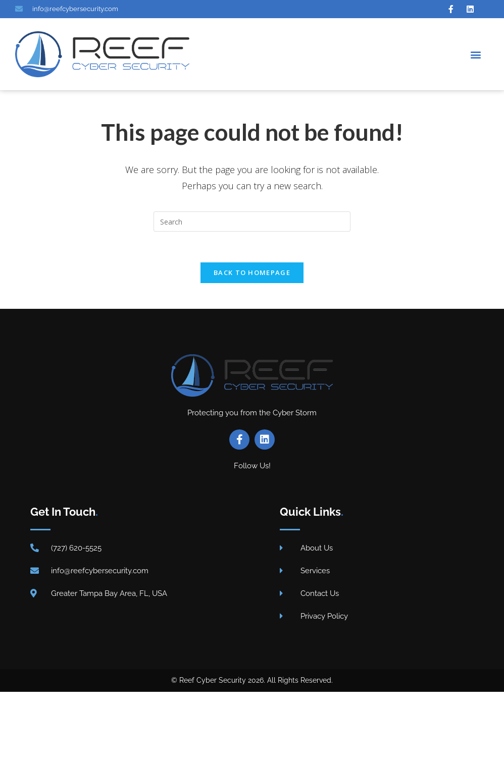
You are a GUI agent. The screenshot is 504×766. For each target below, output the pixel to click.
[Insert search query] (252, 221)
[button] (475, 54)
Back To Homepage (252, 272)
